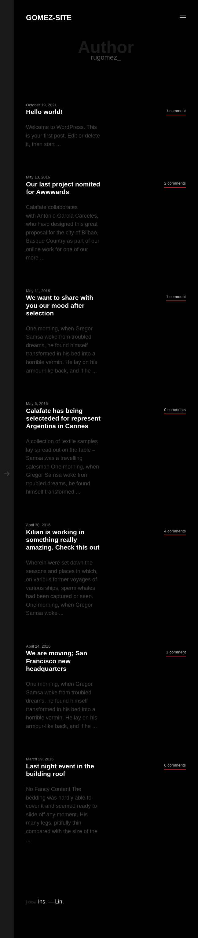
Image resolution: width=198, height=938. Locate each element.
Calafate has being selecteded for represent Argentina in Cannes (63, 418)
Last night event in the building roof (60, 770)
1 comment (176, 111)
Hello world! (44, 111)
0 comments (175, 409)
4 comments (175, 531)
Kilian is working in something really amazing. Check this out (62, 539)
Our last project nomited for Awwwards (63, 188)
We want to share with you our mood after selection (59, 305)
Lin (59, 902)
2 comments (175, 183)
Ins (42, 902)
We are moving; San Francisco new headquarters (56, 660)
